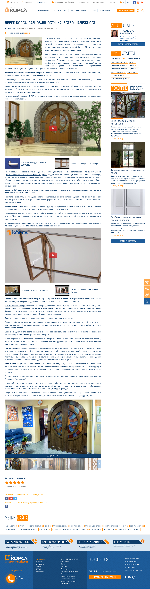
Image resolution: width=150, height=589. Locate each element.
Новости (27, 33)
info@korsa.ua (16, 571)
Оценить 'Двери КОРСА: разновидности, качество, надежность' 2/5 (11, 482)
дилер (86, 529)
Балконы (64, 566)
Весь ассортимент (78, 10)
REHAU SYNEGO (11, 529)
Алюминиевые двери (53, 366)
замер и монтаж (118, 72)
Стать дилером (84, 2)
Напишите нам (130, 567)
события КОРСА (118, 59)
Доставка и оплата (99, 2)
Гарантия (112, 2)
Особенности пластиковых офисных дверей (126, 218)
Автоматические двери (15, 305)
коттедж (56, 529)
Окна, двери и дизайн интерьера (123, 122)
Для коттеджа (60, 10)
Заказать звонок (21, 542)
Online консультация (132, 559)
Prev (6, 428)
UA (123, 2)
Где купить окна (106, 10)
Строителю (40, 564)
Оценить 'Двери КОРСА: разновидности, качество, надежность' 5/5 (23, 482)
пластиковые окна (119, 62)
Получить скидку (93, 542)
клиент (22, 526)
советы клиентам (135, 59)
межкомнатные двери (120, 79)
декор (132, 65)
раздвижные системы (71, 529)
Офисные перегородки (68, 576)
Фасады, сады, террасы (68, 581)
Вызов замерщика (57, 542)
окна (132, 62)
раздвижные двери (27, 216)
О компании (12, 2)
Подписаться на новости (105, 577)
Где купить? (129, 542)
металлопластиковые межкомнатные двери (26, 174)
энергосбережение (119, 65)
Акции (93, 10)
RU (128, 2)
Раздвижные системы (68, 579)
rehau (134, 69)
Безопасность (65, 584)
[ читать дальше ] (117, 139)
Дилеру (38, 566)
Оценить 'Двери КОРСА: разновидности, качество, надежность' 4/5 (19, 482)
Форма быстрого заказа (133, 570)
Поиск (142, 10)
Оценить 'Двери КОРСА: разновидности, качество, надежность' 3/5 (15, 482)
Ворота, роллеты (66, 569)
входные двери (117, 75)
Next (99, 428)
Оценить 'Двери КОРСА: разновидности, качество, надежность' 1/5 (7, 482)
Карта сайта (40, 571)
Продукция (41, 559)
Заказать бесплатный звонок (63, 2)
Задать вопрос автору (128, 44)
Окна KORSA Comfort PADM (69, 559)
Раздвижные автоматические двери (127, 171)
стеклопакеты (77, 526)
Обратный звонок (131, 561)
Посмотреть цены (126, 10)
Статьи (38, 569)
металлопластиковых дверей (57, 79)
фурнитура (132, 72)
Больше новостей (128, 241)
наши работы (11, 526)
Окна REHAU (65, 561)
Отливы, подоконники (67, 574)
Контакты (27, 2)
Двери (63, 564)
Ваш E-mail (93, 571)
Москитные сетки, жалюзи (69, 571)
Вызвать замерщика (132, 564)
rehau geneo (44, 529)
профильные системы (120, 69)
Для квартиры (43, 10)
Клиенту (39, 561)
